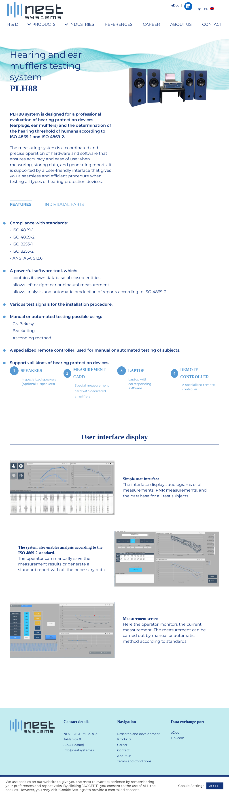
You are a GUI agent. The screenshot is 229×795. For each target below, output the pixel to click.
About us (124, 756)
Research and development (138, 734)
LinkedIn (177, 738)
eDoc (175, 5)
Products (124, 739)
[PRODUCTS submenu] (31, 24)
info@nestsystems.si (79, 750)
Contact (123, 750)
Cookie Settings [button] (191, 786)
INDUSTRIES (81, 24)
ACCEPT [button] (215, 786)
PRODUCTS (43, 24)
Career (122, 745)
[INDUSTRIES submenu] (68, 24)
